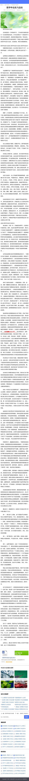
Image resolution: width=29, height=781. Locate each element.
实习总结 (7, 5)
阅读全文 (19, 10)
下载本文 (23, 10)
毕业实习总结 (14, 5)
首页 (1, 5)
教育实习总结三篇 (19, 702)
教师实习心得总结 (6, 704)
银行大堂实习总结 (19, 744)
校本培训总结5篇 (6, 760)
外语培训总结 (4, 706)
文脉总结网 (12, 779)
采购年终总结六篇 (19, 755)
